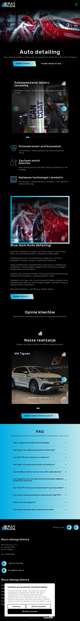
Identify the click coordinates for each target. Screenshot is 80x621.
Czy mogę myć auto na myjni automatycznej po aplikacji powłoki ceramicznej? (38, 480)
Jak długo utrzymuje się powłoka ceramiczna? (34, 464)
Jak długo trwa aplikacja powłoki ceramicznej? (34, 450)
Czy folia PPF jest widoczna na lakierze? (31, 457)
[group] (40, 105)
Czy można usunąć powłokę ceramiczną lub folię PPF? (37, 495)
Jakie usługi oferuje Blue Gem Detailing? (31, 443)
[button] (64, 108)
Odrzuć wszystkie (39, 606)
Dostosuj (16, 606)
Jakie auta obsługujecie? (24, 502)
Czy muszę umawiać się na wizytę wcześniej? (33, 509)
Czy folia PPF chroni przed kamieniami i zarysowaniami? (38, 488)
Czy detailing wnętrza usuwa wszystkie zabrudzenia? (37, 472)
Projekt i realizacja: (40, 618)
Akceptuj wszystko (29, 611)
